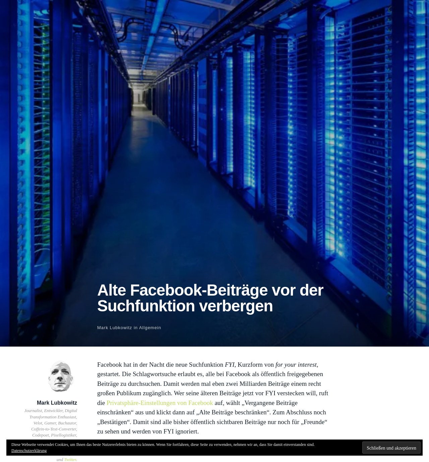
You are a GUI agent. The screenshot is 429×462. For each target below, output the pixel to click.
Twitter (70, 459)
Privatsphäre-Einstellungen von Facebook (160, 402)
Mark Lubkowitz (114, 327)
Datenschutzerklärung (29, 450)
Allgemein (150, 327)
